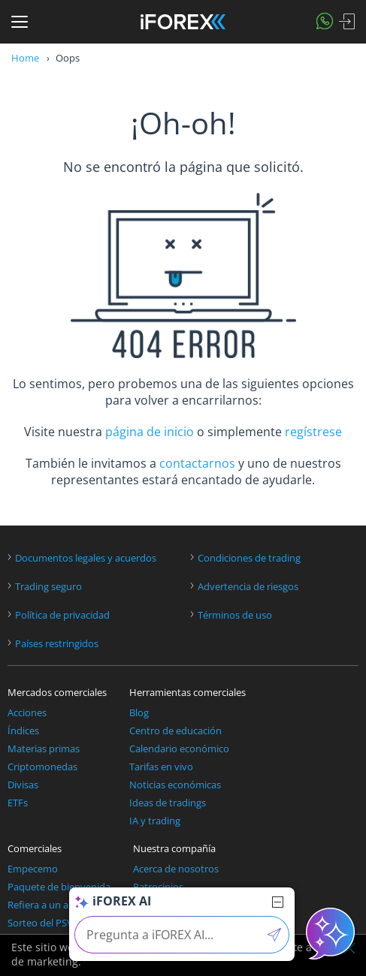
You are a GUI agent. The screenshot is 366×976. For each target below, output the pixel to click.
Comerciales (35, 848)
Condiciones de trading (249, 558)
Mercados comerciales (57, 692)
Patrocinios (158, 887)
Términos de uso (235, 615)
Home (25, 58)
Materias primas (44, 749)
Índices (23, 730)
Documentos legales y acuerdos (85, 558)
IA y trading (154, 821)
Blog (139, 712)
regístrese (313, 431)
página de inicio (149, 431)
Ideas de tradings (167, 803)
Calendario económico (179, 749)
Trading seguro (48, 586)
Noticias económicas (175, 785)
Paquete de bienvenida (59, 887)
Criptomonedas (42, 767)
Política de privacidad (62, 615)
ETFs (18, 803)
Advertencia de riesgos (248, 586)
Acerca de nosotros (176, 869)
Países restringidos (56, 643)
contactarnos (197, 463)
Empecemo (33, 869)
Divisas (23, 785)
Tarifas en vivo (161, 767)
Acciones (27, 712)
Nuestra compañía (174, 848)
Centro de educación (175, 730)
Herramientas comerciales (187, 692)
